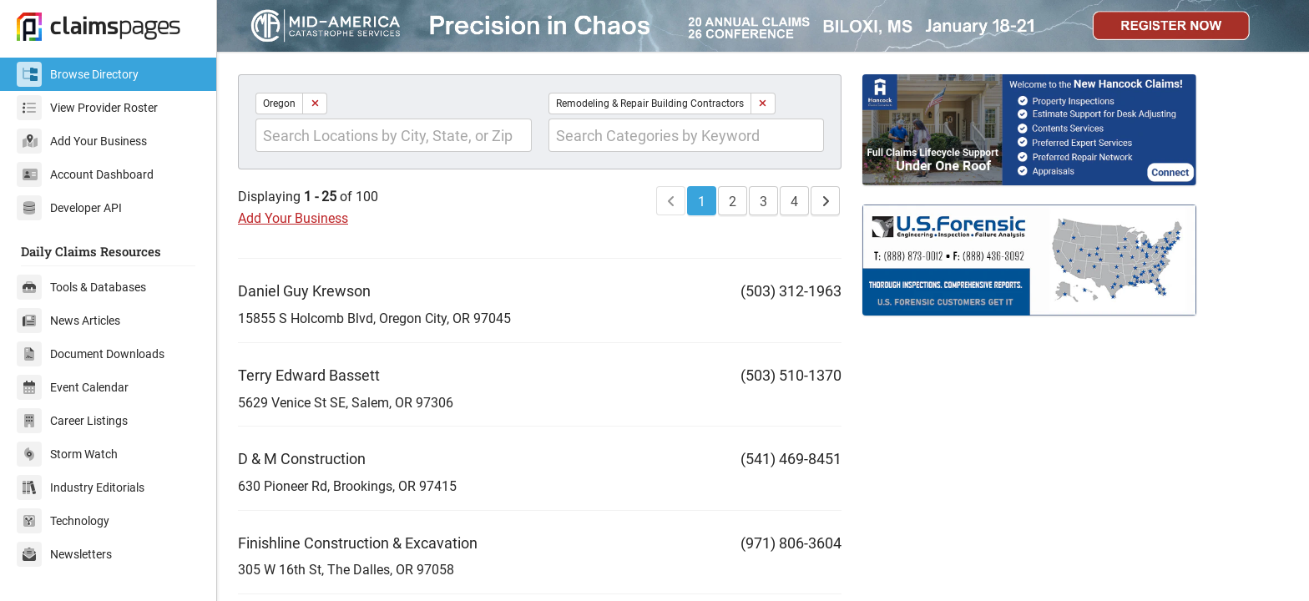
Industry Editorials (80, 487)
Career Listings (72, 420)
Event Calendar (73, 387)
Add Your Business (82, 141)
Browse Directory (78, 74)
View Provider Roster (87, 107)
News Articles (68, 320)
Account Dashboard (85, 174)
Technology (63, 520)
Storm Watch (67, 454)
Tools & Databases (81, 287)
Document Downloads (90, 353)
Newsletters (64, 554)
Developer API (69, 207)
